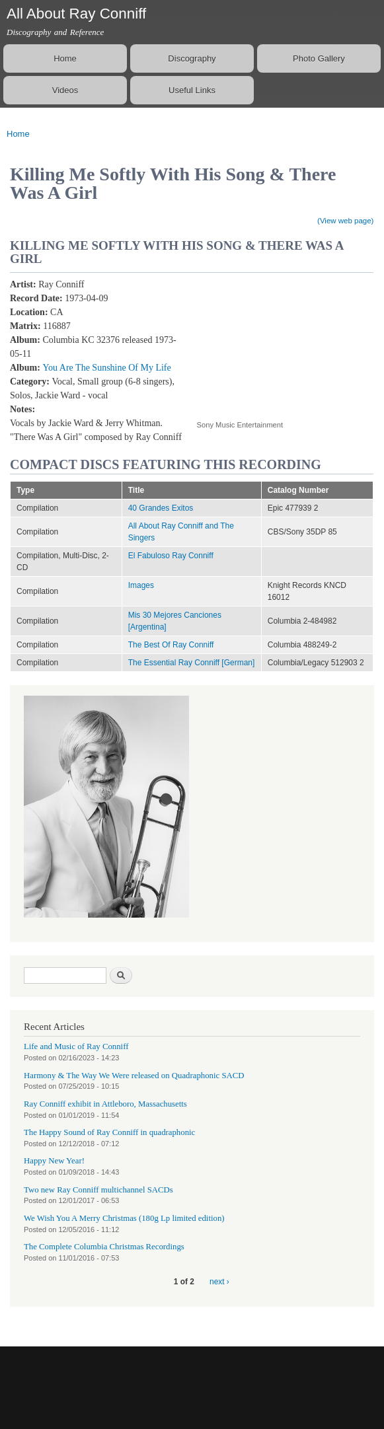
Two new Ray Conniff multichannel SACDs (98, 1189)
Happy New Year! (54, 1160)
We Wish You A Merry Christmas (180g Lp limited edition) (124, 1218)
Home (65, 58)
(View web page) (345, 221)
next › (219, 1281)
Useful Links (192, 90)
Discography (191, 58)
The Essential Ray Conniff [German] (191, 662)
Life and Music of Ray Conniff (76, 1046)
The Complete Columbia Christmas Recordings (104, 1246)
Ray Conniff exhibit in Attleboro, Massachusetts (105, 1104)
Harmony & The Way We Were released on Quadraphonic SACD (134, 1075)
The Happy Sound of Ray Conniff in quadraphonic (109, 1132)
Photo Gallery (319, 58)
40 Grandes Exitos (161, 508)
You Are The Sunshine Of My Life (106, 368)
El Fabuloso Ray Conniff (170, 555)
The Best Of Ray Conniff (171, 644)
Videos (65, 90)
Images (141, 585)
